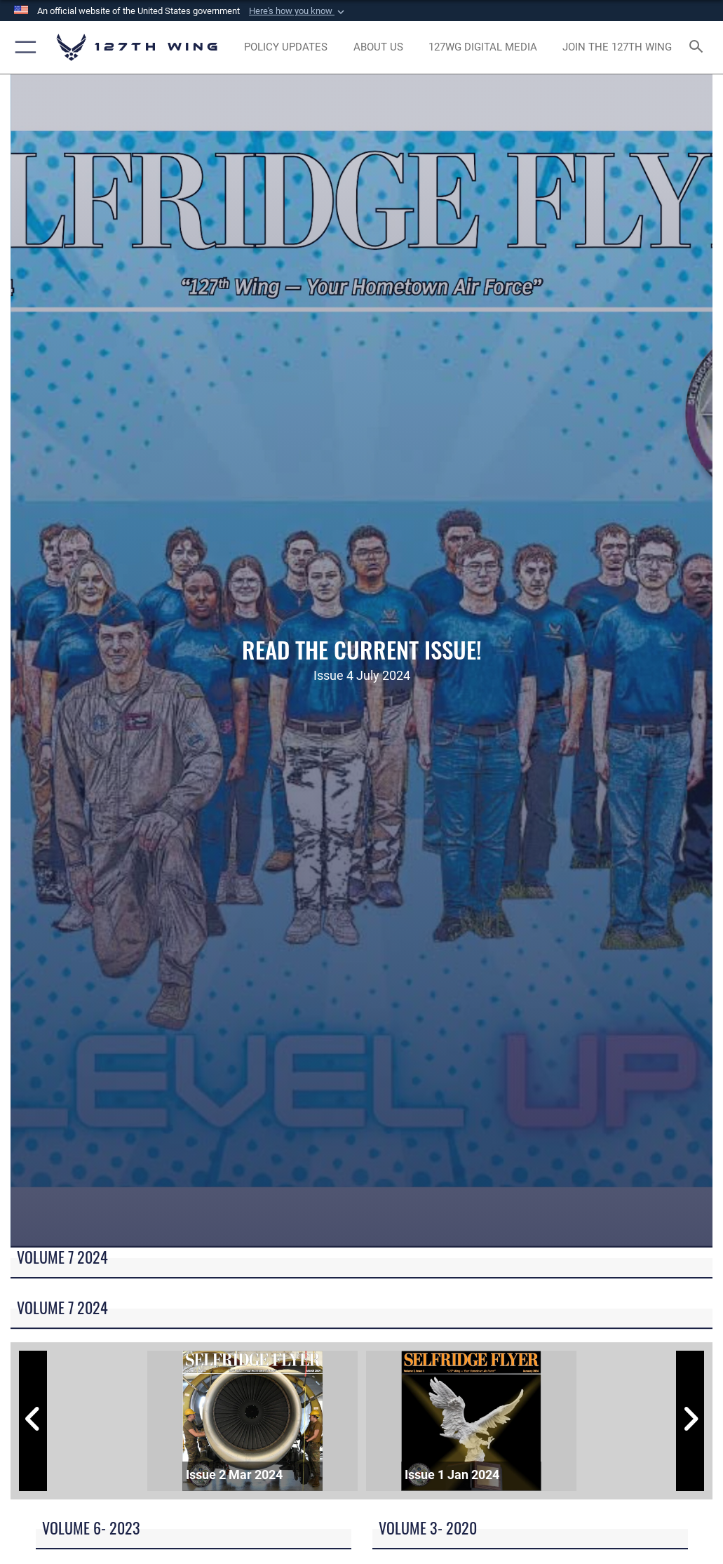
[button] (298, 11)
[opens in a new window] (286, 47)
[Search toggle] (698, 47)
